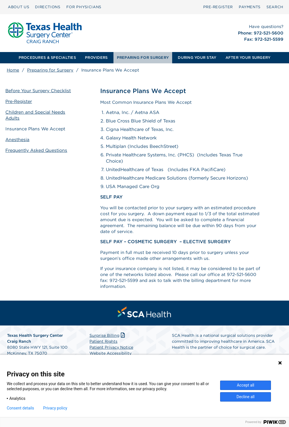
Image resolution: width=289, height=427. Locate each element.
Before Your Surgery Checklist (40, 91)
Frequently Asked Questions (38, 149)
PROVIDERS (96, 57)
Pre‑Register (218, 7)
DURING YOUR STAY (197, 57)
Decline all (246, 396)
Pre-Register (20, 101)
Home (13, 70)
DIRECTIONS (47, 7)
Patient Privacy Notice (111, 352)
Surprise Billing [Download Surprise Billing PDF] (107, 340)
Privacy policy (55, 408)
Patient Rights (103, 346)
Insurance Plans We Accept (37, 128)
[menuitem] (18, 7)
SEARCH (274, 7)
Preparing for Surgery (50, 70)
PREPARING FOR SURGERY (143, 57)
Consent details (20, 408)
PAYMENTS (249, 7)
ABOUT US (18, 7)
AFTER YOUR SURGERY (248, 57)
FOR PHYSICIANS (83, 7)
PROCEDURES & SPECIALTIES (47, 57)
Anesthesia (19, 138)
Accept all (245, 385)
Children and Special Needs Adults (37, 115)
